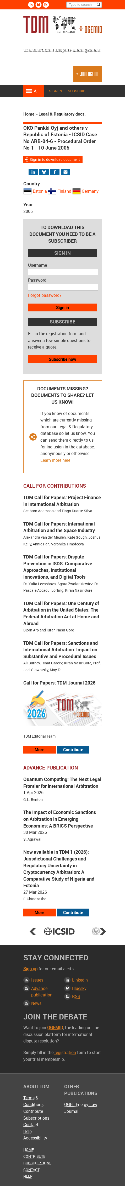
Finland (64, 191)
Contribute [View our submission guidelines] (73, 749)
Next (103, 931)
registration (65, 1052)
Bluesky (79, 988)
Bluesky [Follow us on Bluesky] (38, 5)
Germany (90, 191)
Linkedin (80, 980)
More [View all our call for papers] (39, 749)
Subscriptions (36, 1118)
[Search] (84, 5)
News (36, 1003)
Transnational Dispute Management (62, 26)
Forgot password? (45, 295)
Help (27, 1131)
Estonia (40, 191)
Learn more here (55, 460)
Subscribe (78, 90)
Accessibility (35, 1138)
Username (37, 265)
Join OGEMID (87, 76)
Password (37, 280)
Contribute (33, 1111)
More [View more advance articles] (39, 912)
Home (28, 114)
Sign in (55, 90)
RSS (76, 996)
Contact (31, 1124)
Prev (33, 931)
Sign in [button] (62, 307)
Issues (37, 980)
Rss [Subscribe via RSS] (46, 5)
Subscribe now (62, 359)
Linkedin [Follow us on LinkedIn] (31, 5)
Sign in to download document (55, 159)
